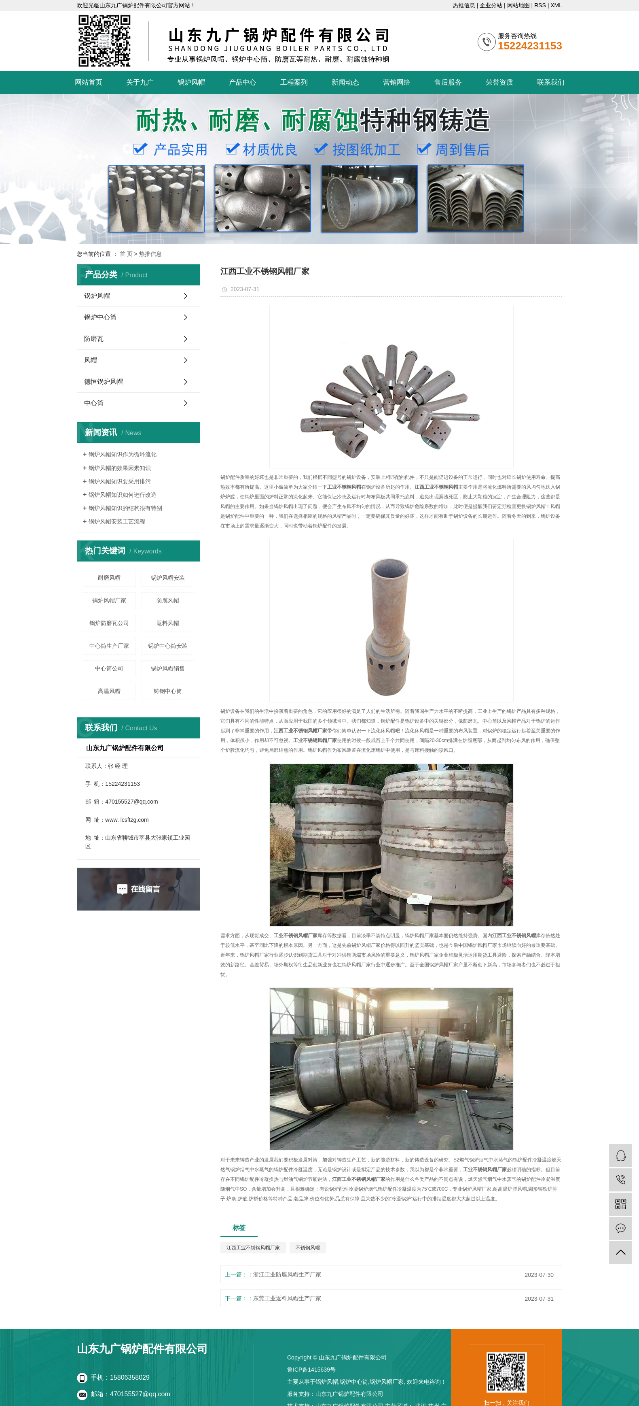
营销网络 (396, 82)
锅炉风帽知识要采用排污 (120, 481)
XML (556, 5)
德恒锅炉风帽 (103, 381)
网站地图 (518, 5)
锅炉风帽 (191, 82)
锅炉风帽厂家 (109, 600)
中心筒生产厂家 (109, 645)
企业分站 (491, 5)
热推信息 (464, 5)
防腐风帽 (168, 600)
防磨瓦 (94, 338)
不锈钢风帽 (308, 1248)
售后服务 (448, 82)
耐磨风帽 (109, 577)
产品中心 (242, 82)
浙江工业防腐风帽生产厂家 (287, 1274)
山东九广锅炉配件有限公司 (349, 1394)
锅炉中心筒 (100, 317)
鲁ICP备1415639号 (311, 1369)
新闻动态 (345, 82)
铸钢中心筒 (168, 691)
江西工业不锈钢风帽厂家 (253, 1248)
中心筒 (94, 403)
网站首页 (88, 82)
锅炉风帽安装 (168, 577)
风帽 (90, 360)
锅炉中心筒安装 (168, 645)
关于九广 (140, 82)
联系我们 (551, 82)
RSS (540, 5)
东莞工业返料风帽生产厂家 (287, 1298)
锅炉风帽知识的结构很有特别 (125, 508)
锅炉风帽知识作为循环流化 (123, 454)
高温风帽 (109, 691)
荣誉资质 (499, 82)
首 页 (126, 254)
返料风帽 (168, 623)
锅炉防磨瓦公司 (109, 623)
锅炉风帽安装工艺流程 (117, 521)
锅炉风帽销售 (168, 668)
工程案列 (294, 82)
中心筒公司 (109, 668)
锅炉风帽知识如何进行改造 (123, 494)
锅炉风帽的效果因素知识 (120, 468)
